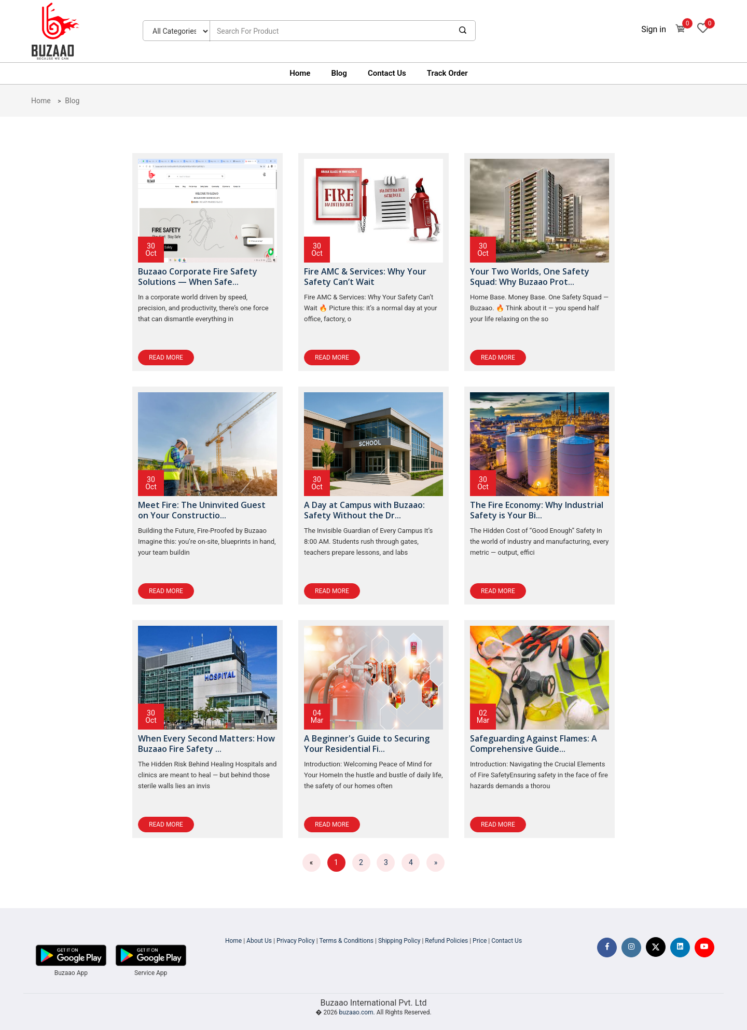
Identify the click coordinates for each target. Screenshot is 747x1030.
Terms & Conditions (346, 940)
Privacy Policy (295, 940)
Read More (166, 357)
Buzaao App (71, 973)
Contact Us (387, 73)
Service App (150, 973)
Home (299, 73)
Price (480, 940)
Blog (339, 73)
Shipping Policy (399, 940)
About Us (259, 940)
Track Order (447, 73)
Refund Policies (446, 940)
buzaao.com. (357, 1012)
